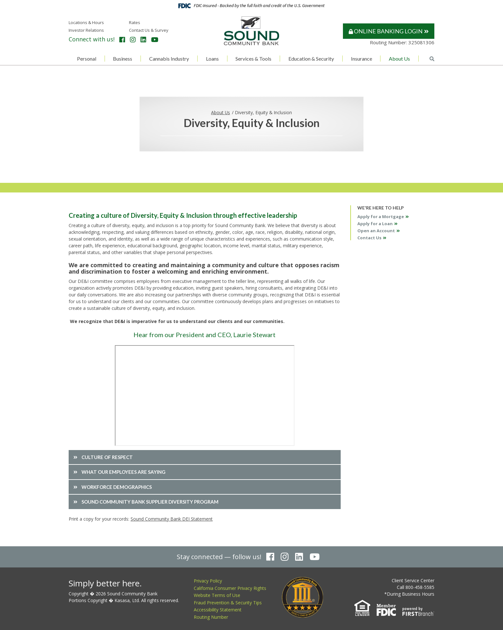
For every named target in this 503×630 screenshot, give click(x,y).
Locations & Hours (86, 22)
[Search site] (432, 59)
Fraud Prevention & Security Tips (228, 602)
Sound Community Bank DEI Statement (172, 519)
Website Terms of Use (217, 595)
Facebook (122, 40)
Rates (134, 22)
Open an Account (376, 231)
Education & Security (311, 58)
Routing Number (211, 617)
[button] (205, 502)
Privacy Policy (208, 581)
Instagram (133, 40)
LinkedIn (143, 40)
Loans (212, 58)
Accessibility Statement (218, 610)
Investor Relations (86, 30)
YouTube (154, 40)
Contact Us (369, 238)
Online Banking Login (385, 31)
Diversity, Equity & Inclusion (263, 112)
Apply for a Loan (375, 223)
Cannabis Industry (169, 58)
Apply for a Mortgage (380, 216)
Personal (86, 58)
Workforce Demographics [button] (116, 487)
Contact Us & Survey (148, 30)
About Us (399, 58)
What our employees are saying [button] (123, 472)
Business (122, 58)
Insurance (361, 58)
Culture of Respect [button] (107, 457)
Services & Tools (253, 58)
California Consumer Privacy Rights (230, 588)
